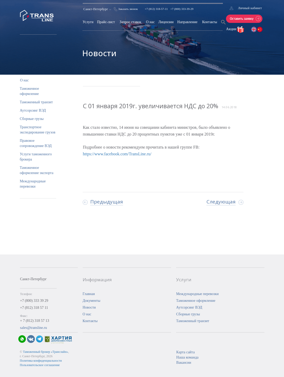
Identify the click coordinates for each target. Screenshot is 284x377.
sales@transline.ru (33, 328)
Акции (231, 29)
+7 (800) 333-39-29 (181, 8)
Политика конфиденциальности (41, 360)
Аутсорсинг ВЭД (33, 110)
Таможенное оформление (195, 301)
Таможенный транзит (36, 102)
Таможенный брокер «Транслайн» (45, 352)
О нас (150, 22)
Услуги (87, 22)
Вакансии (183, 363)
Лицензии (166, 22)
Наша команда (187, 357)
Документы (91, 301)
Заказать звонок (128, 8)
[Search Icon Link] (223, 25)
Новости (89, 307)
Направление (187, 22)
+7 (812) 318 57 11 (34, 308)
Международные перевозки (197, 294)
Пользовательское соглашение (40, 365)
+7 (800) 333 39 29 (34, 301)
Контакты (209, 22)
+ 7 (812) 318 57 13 (34, 321)
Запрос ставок (130, 22)
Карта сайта (185, 352)
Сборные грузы (32, 119)
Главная (89, 294)
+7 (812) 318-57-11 (156, 8)
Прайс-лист (106, 22)
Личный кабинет (250, 8)
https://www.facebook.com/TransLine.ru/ (117, 154)
